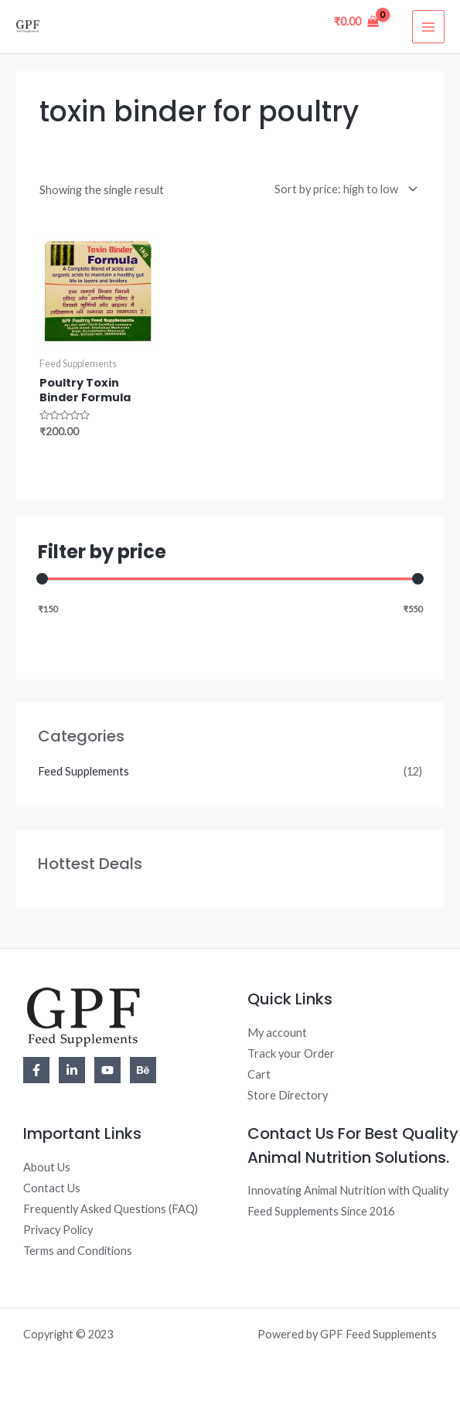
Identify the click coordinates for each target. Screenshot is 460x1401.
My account (277, 1032)
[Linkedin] (72, 1070)
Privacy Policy (58, 1229)
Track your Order (291, 1053)
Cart (259, 1074)
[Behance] (143, 1070)
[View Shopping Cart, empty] (356, 21)
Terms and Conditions (77, 1250)
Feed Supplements (83, 771)
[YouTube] (107, 1070)
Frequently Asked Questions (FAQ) (110, 1208)
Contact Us (51, 1188)
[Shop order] (343, 188)
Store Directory (287, 1095)
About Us (46, 1167)
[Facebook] (36, 1070)
